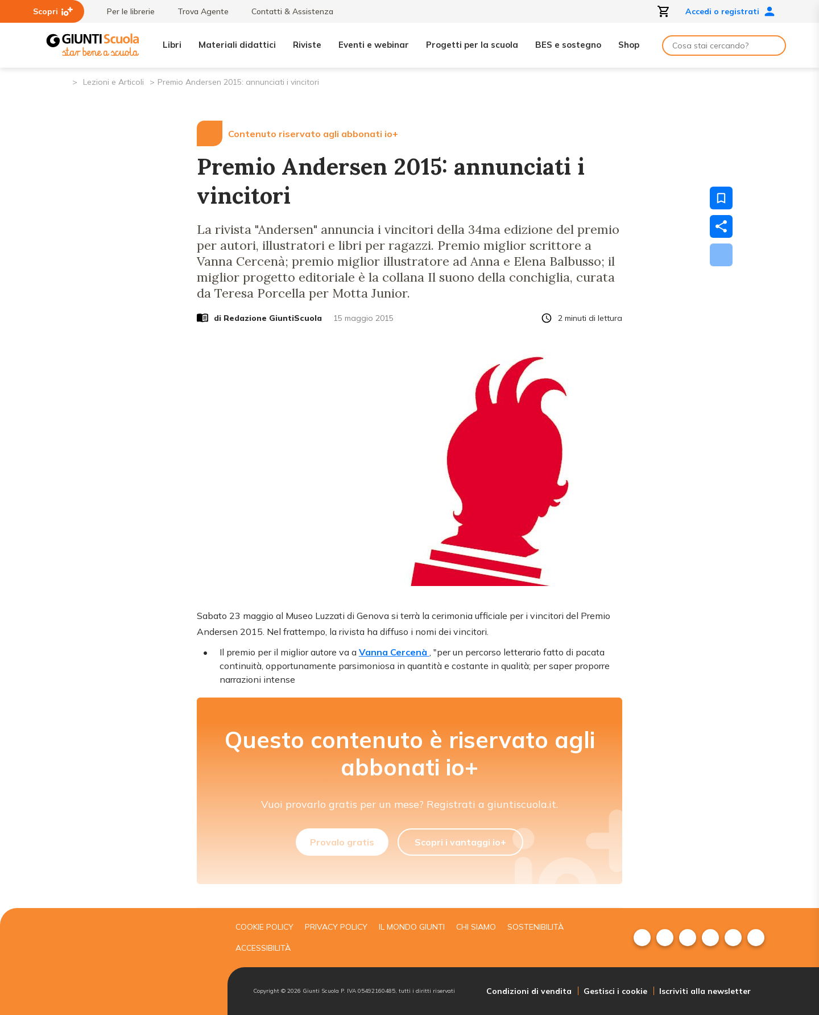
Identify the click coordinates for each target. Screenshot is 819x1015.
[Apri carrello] (664, 11)
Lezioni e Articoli (113, 82)
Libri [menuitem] (172, 44)
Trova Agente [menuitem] (197, 11)
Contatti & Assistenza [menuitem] (286, 11)
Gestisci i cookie (615, 991)
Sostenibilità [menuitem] (535, 927)
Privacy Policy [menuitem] (336, 927)
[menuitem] (642, 937)
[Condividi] (721, 226)
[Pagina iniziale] (62, 81)
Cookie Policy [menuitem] (264, 927)
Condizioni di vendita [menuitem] (529, 991)
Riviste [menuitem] (307, 44)
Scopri (53, 11)
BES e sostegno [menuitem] (568, 44)
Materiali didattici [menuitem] (237, 44)
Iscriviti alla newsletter (705, 991)
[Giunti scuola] (134, 962)
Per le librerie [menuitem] (125, 11)
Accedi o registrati (730, 11)
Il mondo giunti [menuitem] (412, 927)
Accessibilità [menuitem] (263, 948)
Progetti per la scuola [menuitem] (472, 44)
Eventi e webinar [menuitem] (373, 44)
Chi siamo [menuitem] (476, 927)
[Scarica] (721, 255)
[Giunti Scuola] (93, 45)
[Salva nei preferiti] (721, 198)
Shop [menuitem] (628, 44)
